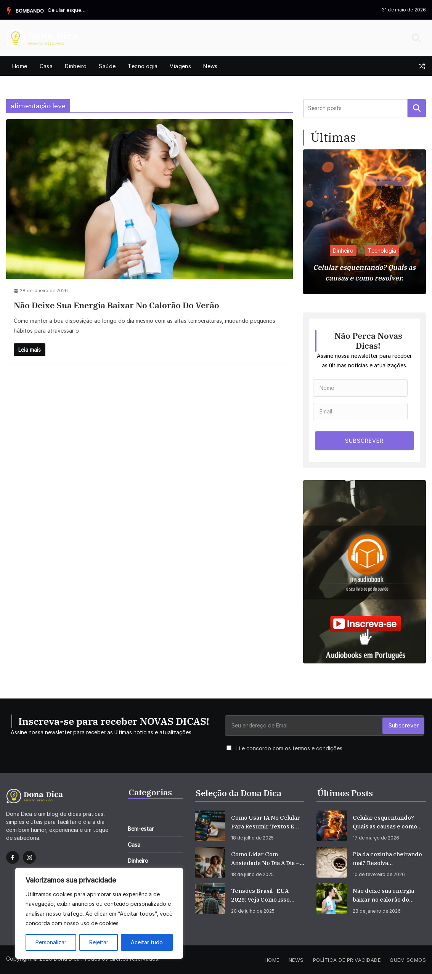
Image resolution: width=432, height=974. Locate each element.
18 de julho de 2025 (252, 838)
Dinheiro (76, 66)
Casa (46, 66)
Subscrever (403, 725)
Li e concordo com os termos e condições (289, 748)
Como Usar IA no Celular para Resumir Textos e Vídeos (265, 822)
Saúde (107, 66)
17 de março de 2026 (376, 838)
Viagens (180, 66)
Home (19, 66)
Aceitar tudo (147, 942)
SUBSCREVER (364, 440)
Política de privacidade (347, 960)
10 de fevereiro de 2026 (379, 874)
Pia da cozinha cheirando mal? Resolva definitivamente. (387, 859)
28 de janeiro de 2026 (377, 911)
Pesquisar (417, 108)
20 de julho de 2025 (253, 911)
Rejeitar (98, 942)
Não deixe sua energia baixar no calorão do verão (116, 305)
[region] (99, 913)
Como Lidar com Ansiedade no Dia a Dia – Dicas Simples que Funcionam (265, 859)
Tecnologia (142, 66)
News (210, 66)
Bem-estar (141, 828)
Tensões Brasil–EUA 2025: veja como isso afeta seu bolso (260, 895)
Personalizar (50, 942)
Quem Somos (408, 960)
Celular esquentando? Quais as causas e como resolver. (67, 10)
